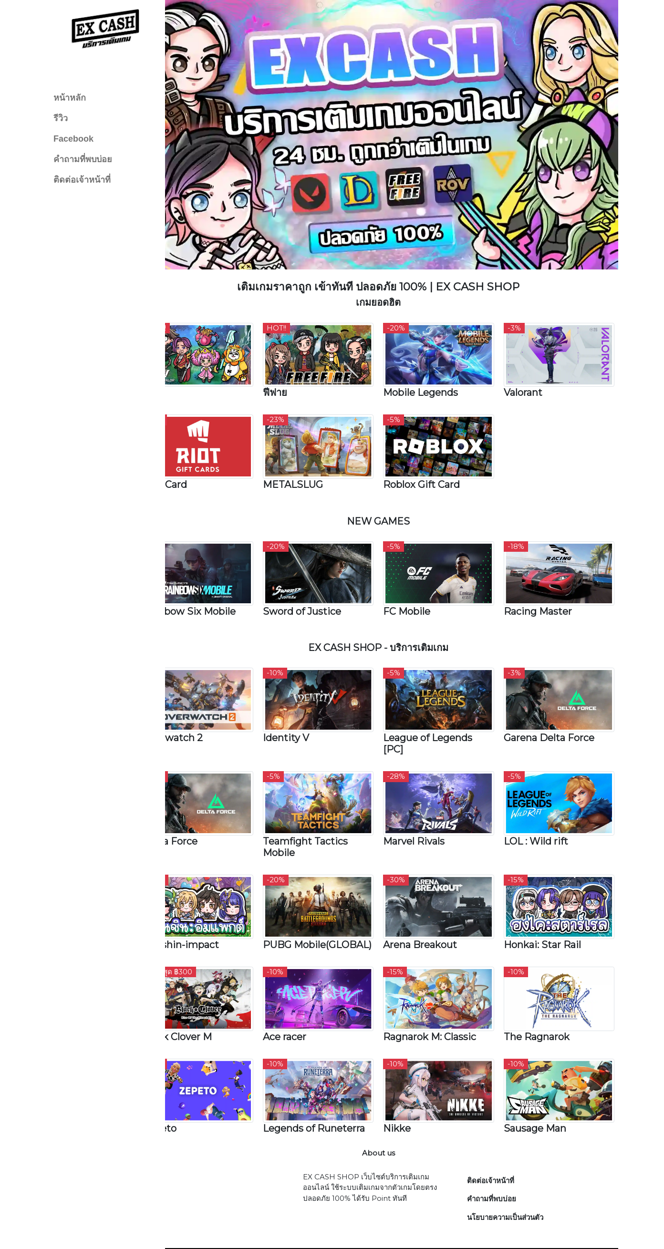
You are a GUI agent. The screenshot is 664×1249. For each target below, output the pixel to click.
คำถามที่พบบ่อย (82, 159)
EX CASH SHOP (415, 1231)
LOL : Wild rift (542, 808)
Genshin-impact (207, 907)
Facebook (73, 139)
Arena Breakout (433, 907)
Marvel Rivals (427, 808)
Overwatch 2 (199, 708)
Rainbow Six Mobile (215, 585)
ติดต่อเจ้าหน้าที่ (82, 180)
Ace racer (304, 1007)
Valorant (529, 374)
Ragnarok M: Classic (442, 1007)
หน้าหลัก (69, 98)
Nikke (410, 1095)
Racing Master (544, 585)
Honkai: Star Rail (548, 907)
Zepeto (186, 1095)
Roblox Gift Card (434, 462)
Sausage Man (541, 1095)
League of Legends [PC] (441, 713)
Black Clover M (203, 1007)
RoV (178, 374)
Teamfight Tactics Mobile (325, 813)
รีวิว (60, 118)
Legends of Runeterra (334, 1095)
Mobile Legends (433, 374)
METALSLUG (313, 462)
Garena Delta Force (555, 708)
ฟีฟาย (295, 374)
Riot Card (191, 462)
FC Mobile (420, 585)
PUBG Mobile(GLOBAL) (322, 913)
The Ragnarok (543, 1007)
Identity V (306, 708)
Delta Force (196, 808)
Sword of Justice (322, 585)
